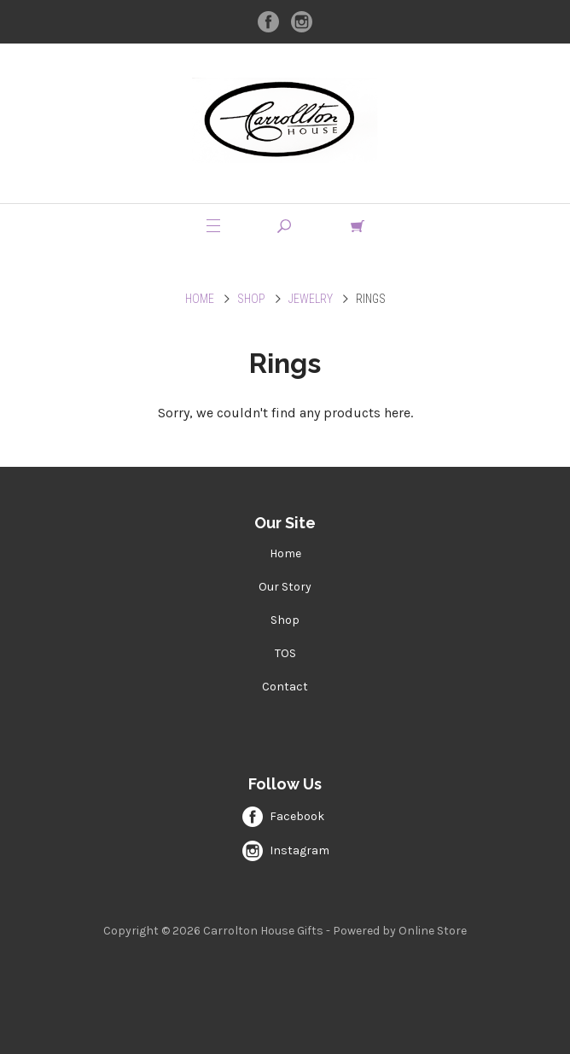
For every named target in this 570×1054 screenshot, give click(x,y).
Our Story (285, 586)
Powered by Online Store (400, 930)
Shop (251, 299)
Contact (285, 686)
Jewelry (310, 299)
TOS (285, 653)
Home (199, 299)
